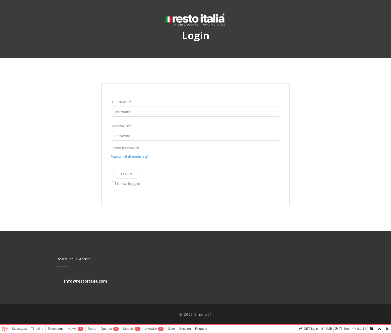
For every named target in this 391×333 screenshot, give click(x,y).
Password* (121, 125)
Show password (125, 147)
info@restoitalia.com (85, 281)
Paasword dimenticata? (130, 156)
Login (126, 174)
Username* (122, 101)
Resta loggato (129, 183)
